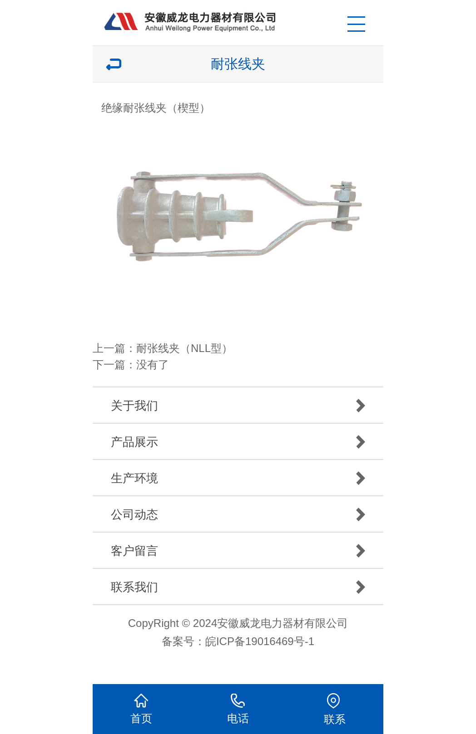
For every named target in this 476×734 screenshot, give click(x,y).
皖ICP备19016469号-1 (259, 641)
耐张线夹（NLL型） (184, 348)
